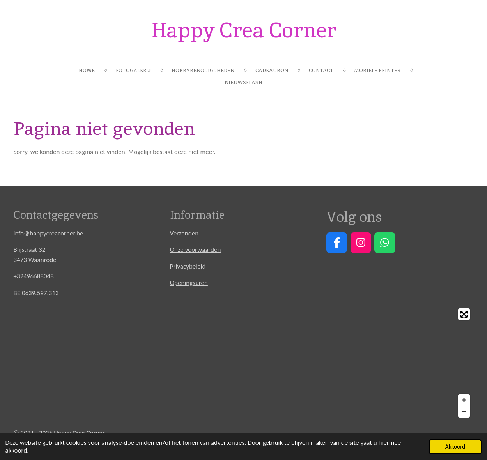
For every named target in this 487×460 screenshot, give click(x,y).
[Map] (244, 362)
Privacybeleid (188, 266)
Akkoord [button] (455, 446)
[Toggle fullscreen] (464, 314)
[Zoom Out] (464, 412)
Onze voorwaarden (195, 250)
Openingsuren (189, 283)
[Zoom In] (464, 400)
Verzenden (184, 233)
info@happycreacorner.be (48, 233)
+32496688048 (34, 276)
